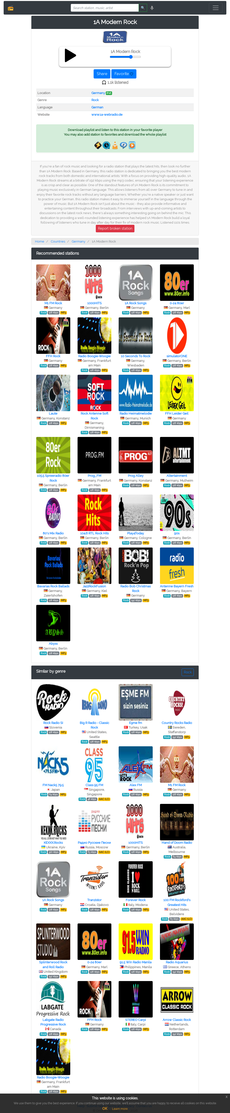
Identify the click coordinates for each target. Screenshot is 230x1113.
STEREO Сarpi (135, 1020)
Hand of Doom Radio (177, 842)
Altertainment (177, 476)
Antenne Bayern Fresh (177, 586)
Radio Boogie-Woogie (94, 356)
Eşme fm (135, 723)
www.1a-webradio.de (107, 114)
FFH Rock (53, 356)
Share (102, 73)
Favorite (124, 73)
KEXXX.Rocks (53, 842)
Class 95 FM (94, 785)
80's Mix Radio (53, 533)
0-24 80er (177, 303)
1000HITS (94, 303)
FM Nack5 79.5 (53, 785)
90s (176, 533)
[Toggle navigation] (215, 8)
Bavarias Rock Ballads (53, 586)
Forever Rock (136, 900)
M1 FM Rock (53, 303)
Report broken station (115, 228)
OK (104, 1109)
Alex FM (136, 785)
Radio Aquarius (177, 962)
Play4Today (135, 533)
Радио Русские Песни (94, 842)
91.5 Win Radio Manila (135, 962)
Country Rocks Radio (177, 723)
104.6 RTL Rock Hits (94, 533)
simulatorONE (177, 356)
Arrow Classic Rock (177, 1020)
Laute (53, 413)
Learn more (120, 1109)
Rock (95, 100)
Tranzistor (94, 900)
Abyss (53, 643)
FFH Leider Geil (176, 413)
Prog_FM (94, 476)
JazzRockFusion (94, 586)
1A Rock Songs (135, 303)
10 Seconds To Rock (135, 356)
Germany (98, 93)
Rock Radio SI (53, 723)
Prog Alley (135, 476)
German (97, 107)
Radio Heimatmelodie (136, 413)
